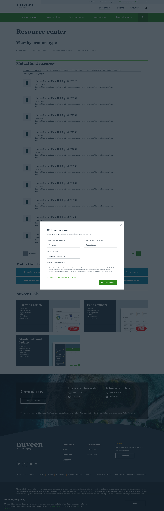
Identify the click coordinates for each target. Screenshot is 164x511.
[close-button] (121, 225)
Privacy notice (51, 277)
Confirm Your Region (56, 241)
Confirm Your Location (93, 241)
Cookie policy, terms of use (67, 277)
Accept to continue (107, 282)
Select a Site (52, 252)
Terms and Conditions (56, 263)
